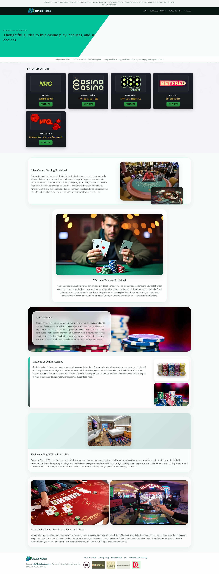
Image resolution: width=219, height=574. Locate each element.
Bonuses (154, 11)
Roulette (172, 11)
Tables (188, 11)
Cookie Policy (116, 557)
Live (145, 11)
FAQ (125, 557)
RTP (181, 11)
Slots (163, 11)
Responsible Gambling (138, 557)
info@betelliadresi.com (42, 564)
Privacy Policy (104, 557)
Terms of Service (89, 557)
